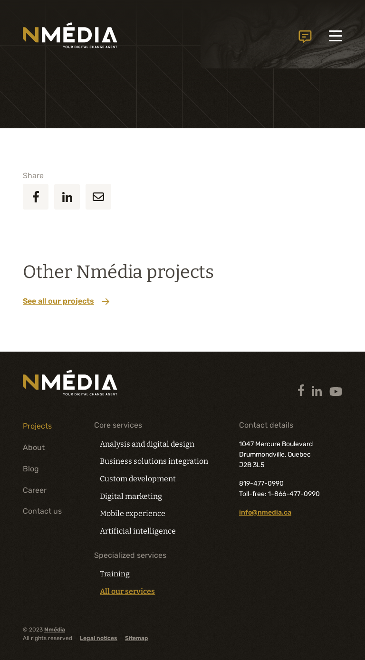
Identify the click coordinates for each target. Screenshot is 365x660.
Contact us (305, 37)
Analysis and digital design (147, 444)
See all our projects (66, 301)
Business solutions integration (154, 461)
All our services (127, 591)
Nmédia (54, 629)
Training (115, 573)
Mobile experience (132, 513)
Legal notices (98, 638)
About (34, 447)
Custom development (138, 478)
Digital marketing (131, 496)
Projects (37, 425)
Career (35, 490)
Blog (31, 468)
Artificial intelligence (138, 531)
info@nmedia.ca (265, 512)
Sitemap (136, 638)
